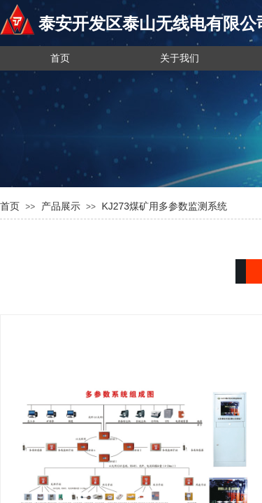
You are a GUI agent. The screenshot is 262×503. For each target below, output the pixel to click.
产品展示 (60, 206)
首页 (10, 206)
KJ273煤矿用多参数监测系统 (164, 206)
